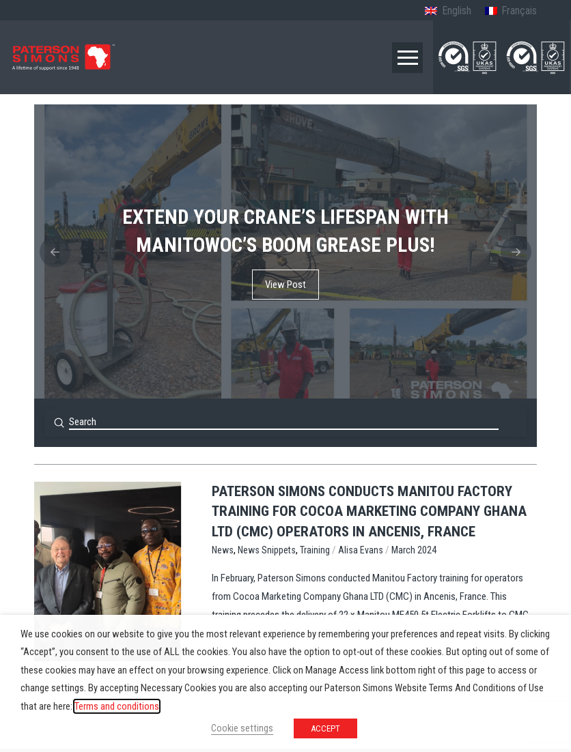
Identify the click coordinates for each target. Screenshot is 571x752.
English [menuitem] (456, 10)
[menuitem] (447, 11)
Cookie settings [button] (242, 728)
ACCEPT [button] (325, 728)
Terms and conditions (116, 706)
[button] (407, 57)
